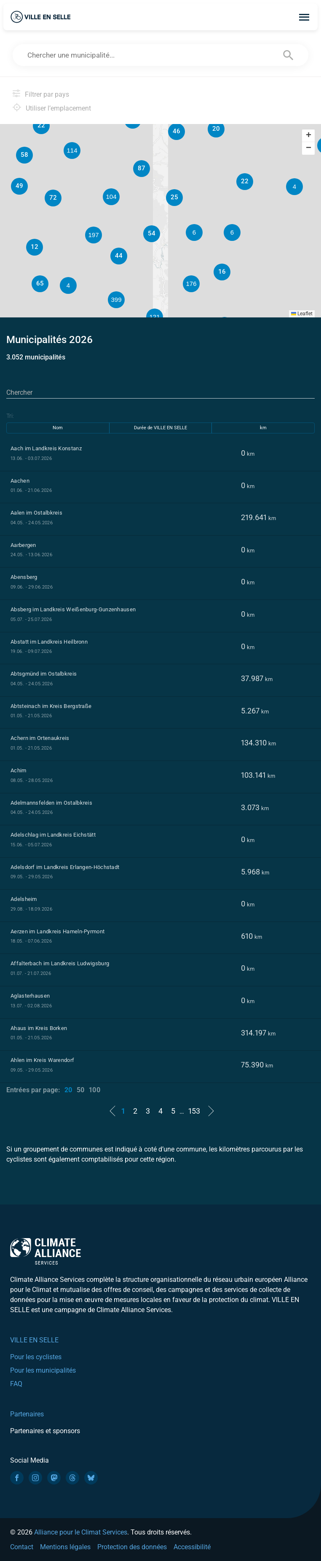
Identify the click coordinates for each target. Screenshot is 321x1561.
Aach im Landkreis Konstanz (46, 448)
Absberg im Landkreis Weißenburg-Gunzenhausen (73, 609)
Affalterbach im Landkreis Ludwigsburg (60, 963)
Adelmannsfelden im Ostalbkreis (51, 803)
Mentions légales (65, 1547)
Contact (21, 1547)
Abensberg (24, 577)
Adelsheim (24, 899)
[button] (232, 232)
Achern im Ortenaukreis (40, 738)
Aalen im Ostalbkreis (36, 513)
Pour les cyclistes (36, 1357)
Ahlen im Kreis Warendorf (42, 1060)
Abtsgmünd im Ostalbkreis (44, 674)
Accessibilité (192, 1547)
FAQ (16, 1384)
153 (194, 1111)
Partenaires (27, 1414)
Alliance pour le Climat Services (80, 1532)
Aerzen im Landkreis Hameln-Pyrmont (57, 931)
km (263, 428)
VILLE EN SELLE (34, 1340)
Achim (19, 770)
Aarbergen (23, 545)
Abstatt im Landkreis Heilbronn (49, 642)
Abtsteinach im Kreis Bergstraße (51, 706)
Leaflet (302, 314)
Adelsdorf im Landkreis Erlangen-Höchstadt (65, 867)
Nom (58, 428)
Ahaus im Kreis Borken (39, 1028)
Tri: (10, 415)
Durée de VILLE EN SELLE (160, 428)
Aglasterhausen (30, 996)
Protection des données (132, 1547)
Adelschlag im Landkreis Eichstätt (53, 835)
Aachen (20, 481)
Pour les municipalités (43, 1370)
